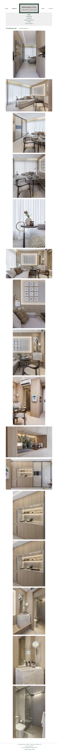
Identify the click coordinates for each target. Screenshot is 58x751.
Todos (29, 15)
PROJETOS (14, 8)
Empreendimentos (29, 20)
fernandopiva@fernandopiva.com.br (29, 747)
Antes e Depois (29, 23)
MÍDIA (43, 8)
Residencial (29, 16)
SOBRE (6, 8)
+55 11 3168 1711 (29, 746)
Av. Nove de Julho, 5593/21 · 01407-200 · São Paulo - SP (29, 744)
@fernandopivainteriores (29, 749)
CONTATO (51, 8)
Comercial (29, 18)
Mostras (29, 22)
